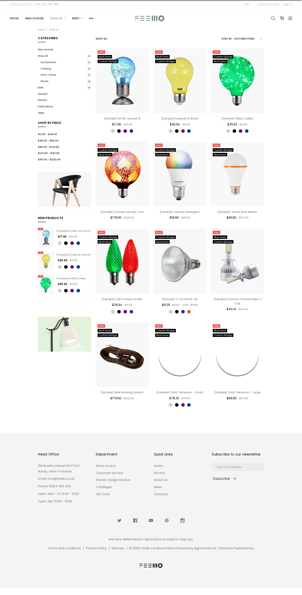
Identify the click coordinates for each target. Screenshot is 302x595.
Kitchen (42, 100)
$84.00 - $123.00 (48, 147)
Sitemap (117, 548)
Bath (77, 18)
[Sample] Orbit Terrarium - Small (180, 392)
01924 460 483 (60, 507)
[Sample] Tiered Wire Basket (237, 212)
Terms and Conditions (64, 548)
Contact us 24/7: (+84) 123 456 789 (34, 4)
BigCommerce (205, 548)
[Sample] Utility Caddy (71, 278)
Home (14, 18)
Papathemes (244, 548)
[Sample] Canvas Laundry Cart (122, 212)
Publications (45, 106)
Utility (41, 113)
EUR (248, 4)
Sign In (288, 4)
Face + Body (48, 75)
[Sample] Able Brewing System (122, 392)
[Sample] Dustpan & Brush (74, 254)
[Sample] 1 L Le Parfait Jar (180, 299)
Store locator (106, 498)
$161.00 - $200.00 (49, 159)
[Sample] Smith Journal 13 (73, 231)
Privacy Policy (96, 548)
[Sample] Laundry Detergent (180, 212)
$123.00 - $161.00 (49, 153)
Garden (43, 94)
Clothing (46, 68)
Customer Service (109, 505)
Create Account (268, 4)
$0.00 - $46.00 (47, 134)
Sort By (226, 39)
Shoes (44, 81)
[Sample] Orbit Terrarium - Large (237, 392)
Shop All (58, 18)
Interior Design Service (113, 512)
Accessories (48, 62)
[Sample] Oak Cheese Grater (122, 299)
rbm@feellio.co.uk (61, 500)
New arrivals (34, 18)
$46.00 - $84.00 (48, 140)
